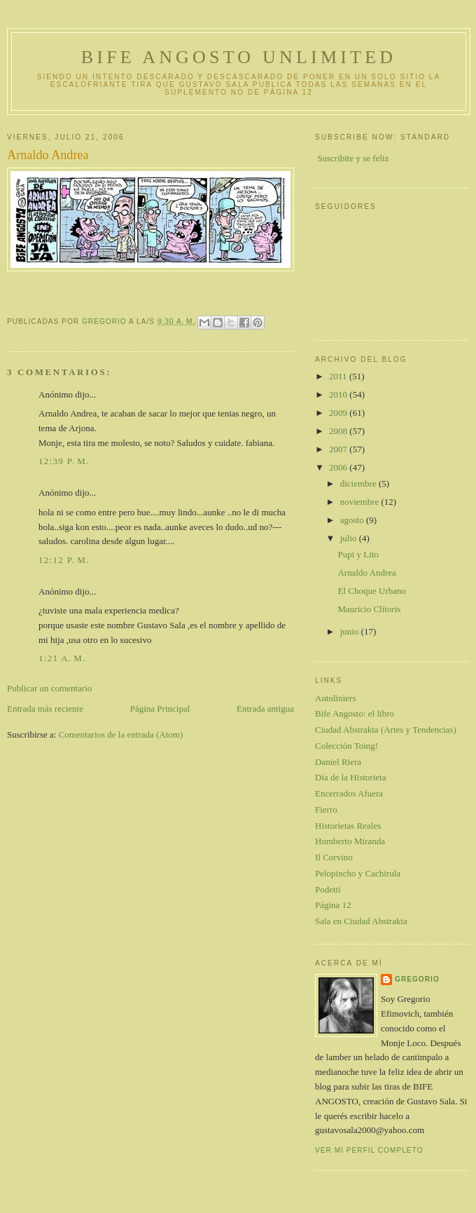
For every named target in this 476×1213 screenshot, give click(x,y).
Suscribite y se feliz (352, 158)
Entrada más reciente (45, 708)
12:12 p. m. (64, 560)
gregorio (417, 979)
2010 (339, 394)
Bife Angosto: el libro (354, 713)
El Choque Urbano (371, 590)
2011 (339, 376)
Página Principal (160, 708)
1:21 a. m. (62, 658)
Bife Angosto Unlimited (238, 57)
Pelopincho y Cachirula (357, 873)
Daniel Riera (338, 762)
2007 (339, 449)
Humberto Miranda (350, 841)
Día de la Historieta (350, 777)
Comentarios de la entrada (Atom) (121, 734)
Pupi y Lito (358, 554)
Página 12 (333, 905)
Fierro (326, 809)
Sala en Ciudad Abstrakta (361, 921)
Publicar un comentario (49, 688)
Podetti (328, 889)
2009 (339, 412)
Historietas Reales (348, 825)
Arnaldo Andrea (366, 572)
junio (350, 631)
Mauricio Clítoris (368, 609)
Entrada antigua (265, 708)
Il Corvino (334, 857)
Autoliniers (335, 698)
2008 (339, 431)
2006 (339, 467)
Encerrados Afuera (349, 793)
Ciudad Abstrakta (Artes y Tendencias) (385, 729)
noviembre (361, 501)
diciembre (359, 483)
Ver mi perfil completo (369, 1150)
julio (349, 538)
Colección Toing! (346, 745)
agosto (353, 520)
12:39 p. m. (64, 461)
